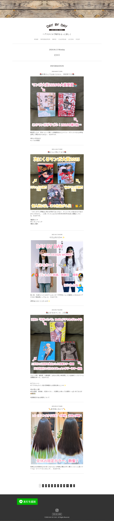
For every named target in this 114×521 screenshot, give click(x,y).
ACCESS (71, 39)
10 (67, 485)
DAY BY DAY (53, 517)
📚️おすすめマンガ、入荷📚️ (57, 313)
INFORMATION (45, 39)
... (71, 485)
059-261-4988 (57, 514)
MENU (54, 39)
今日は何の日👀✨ (57, 237)
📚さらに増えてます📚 (57, 152)
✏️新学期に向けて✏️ (57, 409)
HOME (36, 39)
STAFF (78, 39)
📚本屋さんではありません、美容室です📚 (57, 74)
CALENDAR (62, 39)
